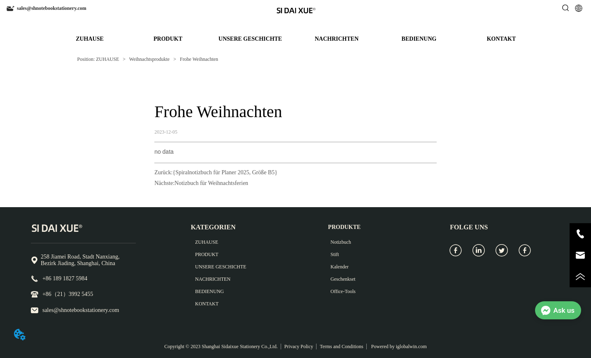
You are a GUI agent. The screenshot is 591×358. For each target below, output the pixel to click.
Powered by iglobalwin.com (398, 346)
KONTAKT (501, 39)
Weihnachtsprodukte (149, 59)
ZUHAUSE (90, 39)
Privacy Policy (298, 346)
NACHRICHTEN (337, 39)
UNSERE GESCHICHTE (250, 39)
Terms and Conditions (341, 346)
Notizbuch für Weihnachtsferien (211, 183)
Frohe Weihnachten (198, 59)
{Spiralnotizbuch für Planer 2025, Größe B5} (224, 172)
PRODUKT (168, 39)
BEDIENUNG (419, 39)
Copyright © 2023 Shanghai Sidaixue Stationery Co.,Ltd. (220, 346)
